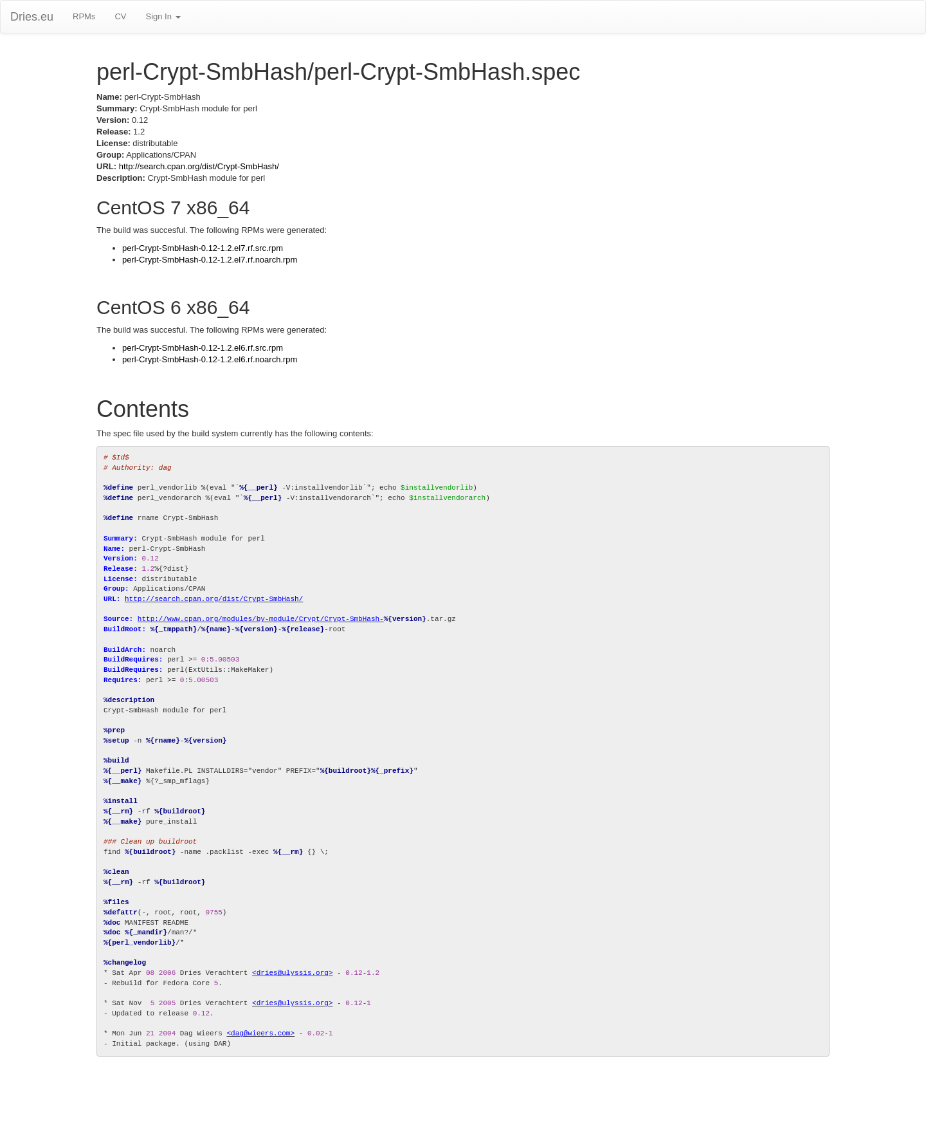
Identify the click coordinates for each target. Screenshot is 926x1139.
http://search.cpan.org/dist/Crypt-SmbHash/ (199, 166)
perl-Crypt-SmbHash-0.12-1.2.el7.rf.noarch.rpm (209, 259)
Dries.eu (31, 16)
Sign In (162, 16)
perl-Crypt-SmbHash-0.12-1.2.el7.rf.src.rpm (202, 248)
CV (120, 16)
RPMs (84, 16)
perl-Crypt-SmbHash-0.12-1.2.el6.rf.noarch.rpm (209, 359)
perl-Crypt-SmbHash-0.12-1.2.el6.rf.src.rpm (202, 348)
